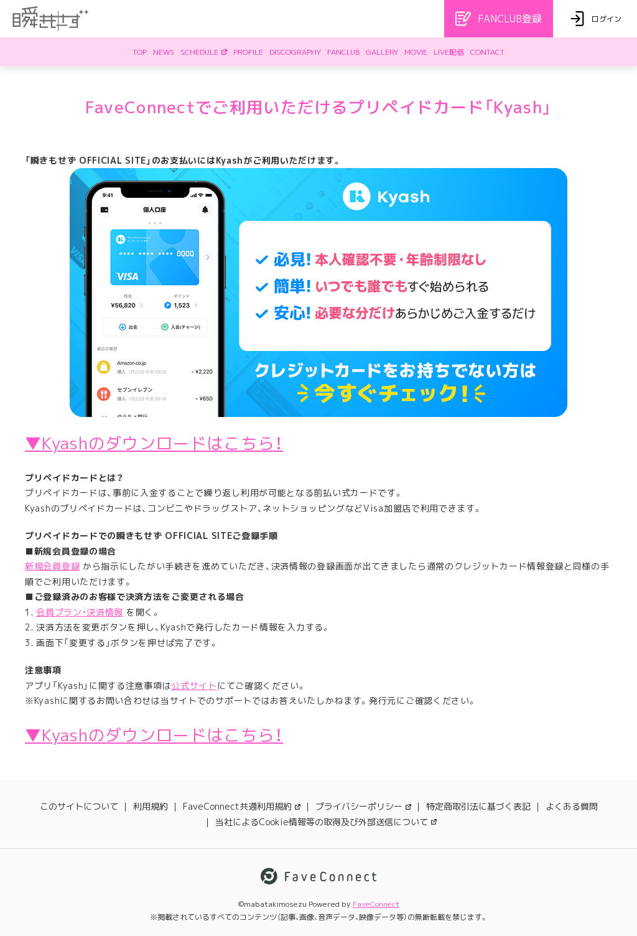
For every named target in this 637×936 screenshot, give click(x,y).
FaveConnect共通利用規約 (241, 806)
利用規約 (150, 806)
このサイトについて (79, 806)
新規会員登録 (52, 566)
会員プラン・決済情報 (79, 612)
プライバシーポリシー (363, 806)
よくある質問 (572, 806)
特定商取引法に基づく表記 (478, 806)
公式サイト (194, 685)
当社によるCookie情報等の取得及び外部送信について (326, 822)
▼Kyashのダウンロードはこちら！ (154, 443)
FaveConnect (376, 904)
